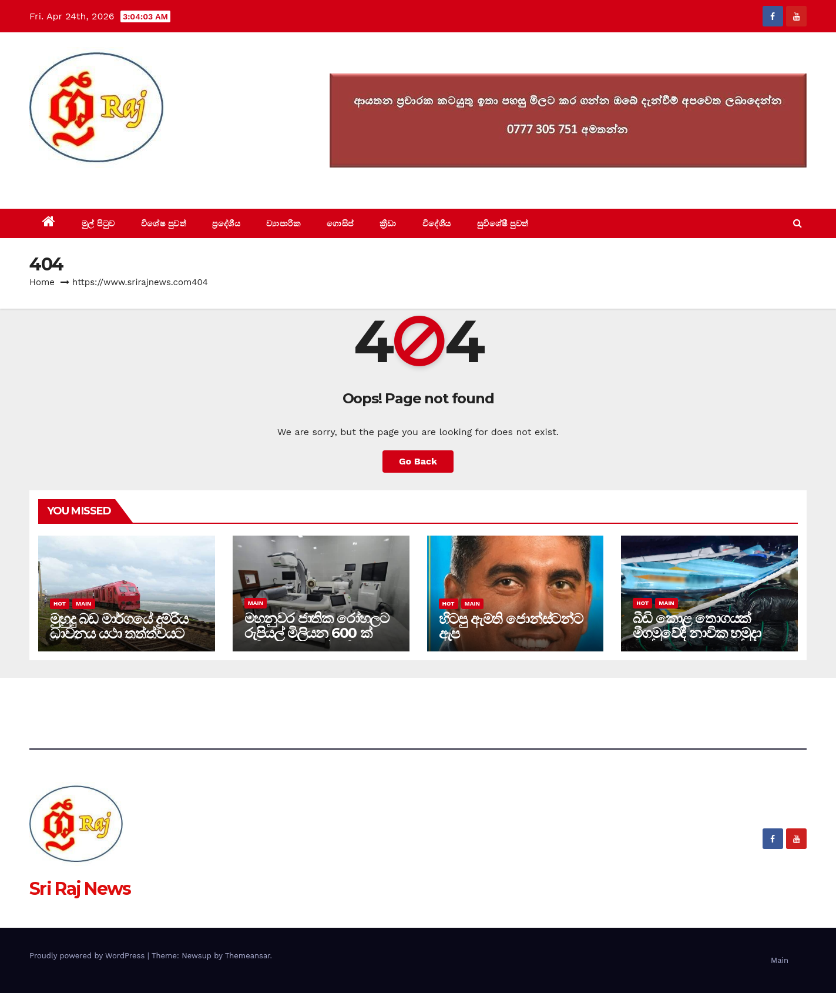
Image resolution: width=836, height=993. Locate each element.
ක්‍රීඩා (388, 223)
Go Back (418, 461)
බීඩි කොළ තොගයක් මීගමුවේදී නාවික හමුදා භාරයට (696, 633)
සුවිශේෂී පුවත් (503, 223)
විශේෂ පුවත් (164, 223)
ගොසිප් (340, 223)
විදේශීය (436, 223)
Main (83, 603)
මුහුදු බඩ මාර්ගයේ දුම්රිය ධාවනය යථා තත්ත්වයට (119, 626)
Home (42, 282)
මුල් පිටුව (98, 223)
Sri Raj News (80, 182)
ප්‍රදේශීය (226, 223)
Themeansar (247, 955)
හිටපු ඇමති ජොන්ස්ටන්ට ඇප (511, 626)
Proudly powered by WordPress (88, 955)
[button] (797, 223)
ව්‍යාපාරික (283, 223)
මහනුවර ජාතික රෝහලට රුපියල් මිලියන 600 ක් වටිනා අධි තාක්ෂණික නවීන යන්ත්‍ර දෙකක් (316, 640)
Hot (59, 603)
